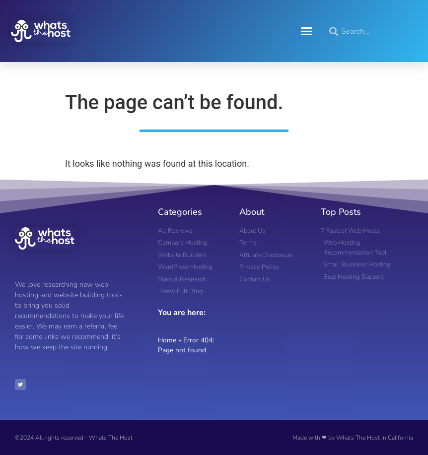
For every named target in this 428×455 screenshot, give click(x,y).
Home (167, 340)
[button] (306, 31)
